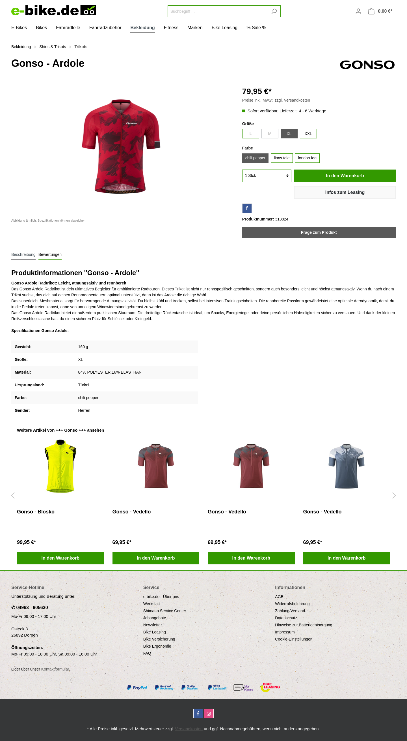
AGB (279, 596)
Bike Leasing (154, 632)
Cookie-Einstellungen (293, 639)
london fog (307, 158)
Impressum (285, 632)
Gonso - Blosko (36, 512)
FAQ (147, 653)
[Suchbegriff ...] (218, 11)
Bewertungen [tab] (50, 254)
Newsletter (152, 625)
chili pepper (255, 158)
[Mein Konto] (358, 11)
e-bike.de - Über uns (161, 596)
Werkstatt (151, 603)
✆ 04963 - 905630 (29, 607)
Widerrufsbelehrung (292, 603)
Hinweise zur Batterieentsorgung (303, 625)
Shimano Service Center (164, 611)
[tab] (23, 254)
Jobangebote (154, 618)
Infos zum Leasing (345, 192)
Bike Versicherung (159, 639)
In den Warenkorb (345, 175)
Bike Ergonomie (157, 646)
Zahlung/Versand (290, 611)
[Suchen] (274, 11)
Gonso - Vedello (131, 512)
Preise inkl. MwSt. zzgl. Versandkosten (276, 100)
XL (289, 133)
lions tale (281, 158)
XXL (308, 133)
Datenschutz (286, 618)
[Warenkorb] (380, 11)
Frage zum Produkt (319, 232)
